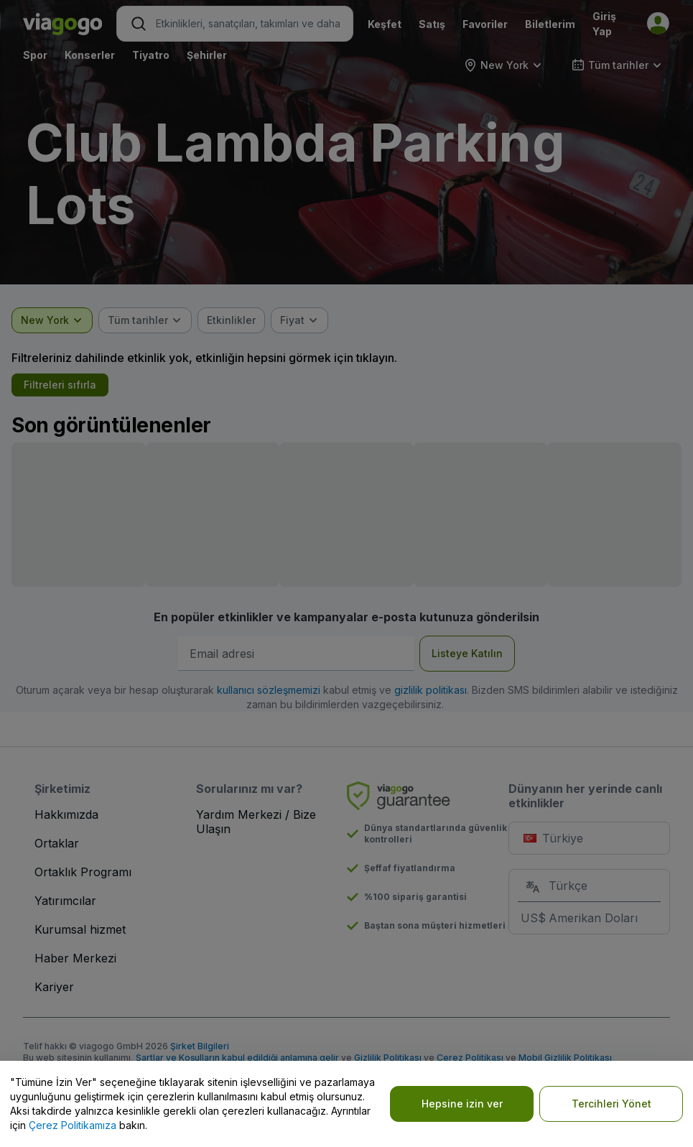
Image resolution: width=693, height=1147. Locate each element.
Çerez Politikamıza (72, 1125)
